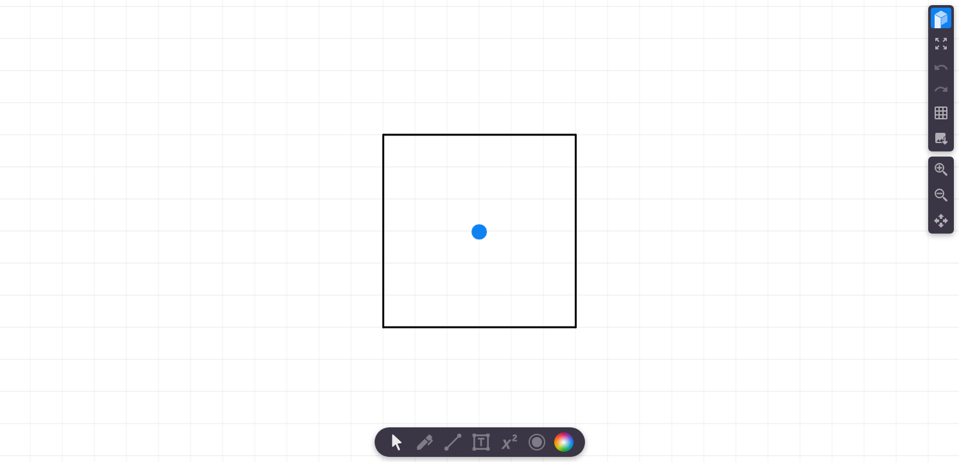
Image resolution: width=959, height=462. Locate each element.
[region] (479, 231)
